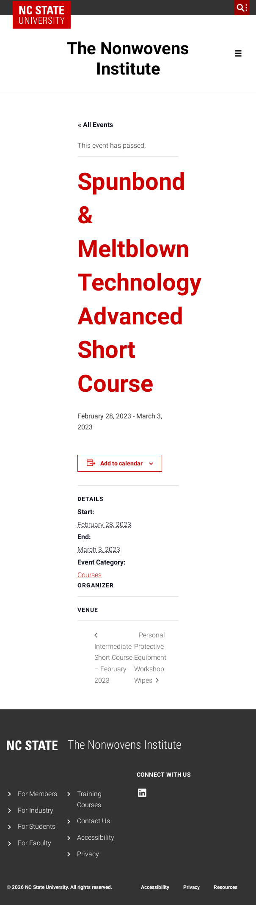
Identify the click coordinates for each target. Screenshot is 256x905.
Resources (225, 887)
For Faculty (34, 843)
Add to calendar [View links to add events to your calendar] (121, 463)
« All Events (95, 125)
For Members (37, 794)
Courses (89, 575)
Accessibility (95, 837)
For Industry (35, 810)
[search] (242, 7)
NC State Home (45, 7)
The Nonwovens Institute (128, 59)
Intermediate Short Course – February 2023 (113, 663)
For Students (36, 826)
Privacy (88, 854)
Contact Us (93, 821)
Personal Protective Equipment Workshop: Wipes (150, 657)
